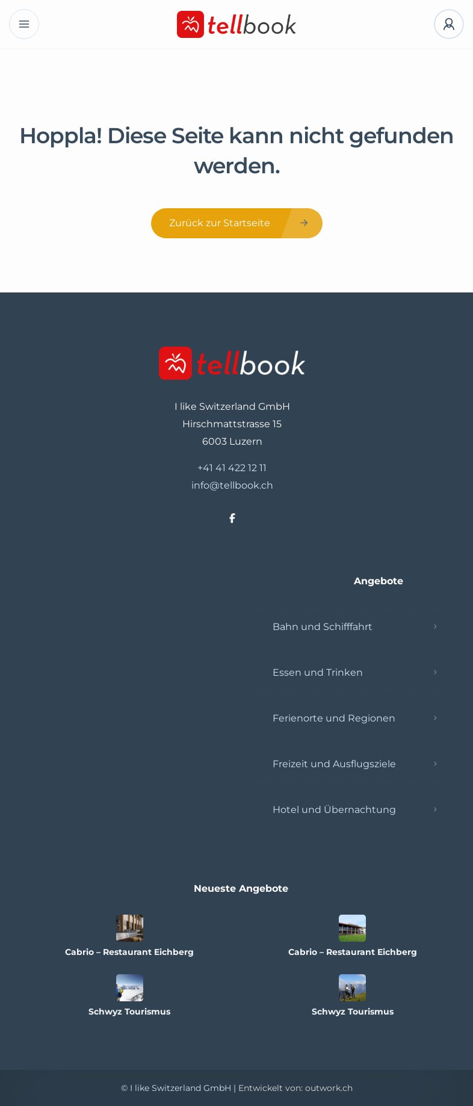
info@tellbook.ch (232, 485)
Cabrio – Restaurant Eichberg (129, 952)
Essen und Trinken (318, 672)
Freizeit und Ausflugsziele (334, 764)
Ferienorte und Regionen (334, 718)
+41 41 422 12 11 (232, 468)
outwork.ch (329, 1088)
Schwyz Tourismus (129, 1011)
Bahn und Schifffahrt (323, 626)
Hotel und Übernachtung (334, 809)
